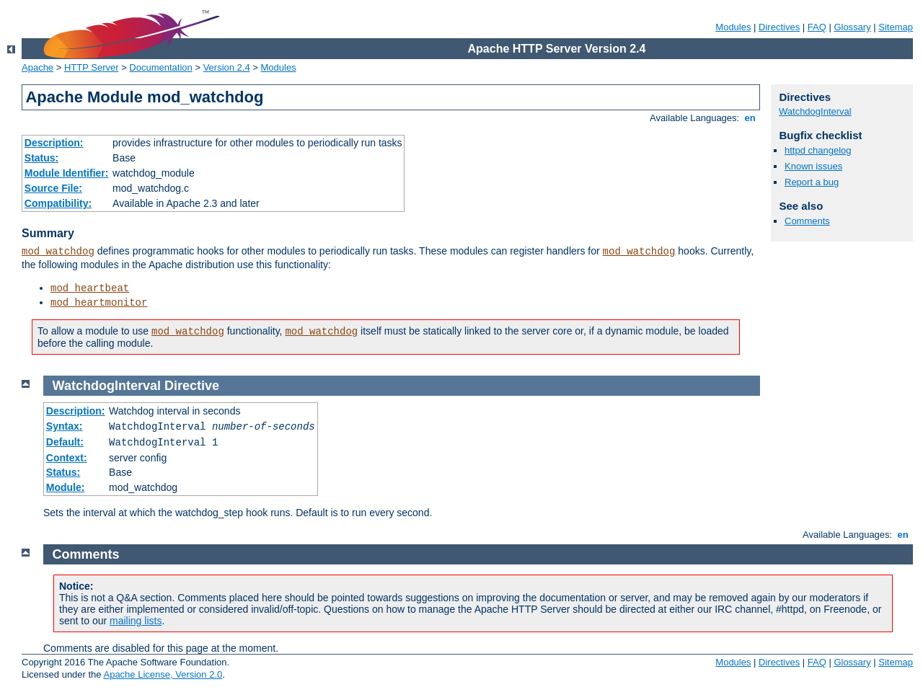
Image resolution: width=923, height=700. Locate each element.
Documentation (160, 67)
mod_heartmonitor (98, 303)
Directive (191, 385)
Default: (65, 442)
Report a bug (812, 182)
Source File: (53, 188)
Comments (807, 221)
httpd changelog (818, 150)
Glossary (852, 27)
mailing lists (136, 620)
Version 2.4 (226, 67)
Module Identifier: (67, 173)
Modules (733, 27)
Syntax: (64, 426)
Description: (54, 143)
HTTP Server (91, 67)
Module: (65, 487)
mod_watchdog (58, 251)
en (750, 117)
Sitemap (895, 27)
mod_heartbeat (89, 288)
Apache (37, 67)
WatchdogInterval (815, 111)
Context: (66, 458)
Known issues (813, 166)
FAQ (817, 27)
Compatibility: (58, 203)
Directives (779, 27)
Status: (41, 158)
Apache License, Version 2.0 (162, 674)
